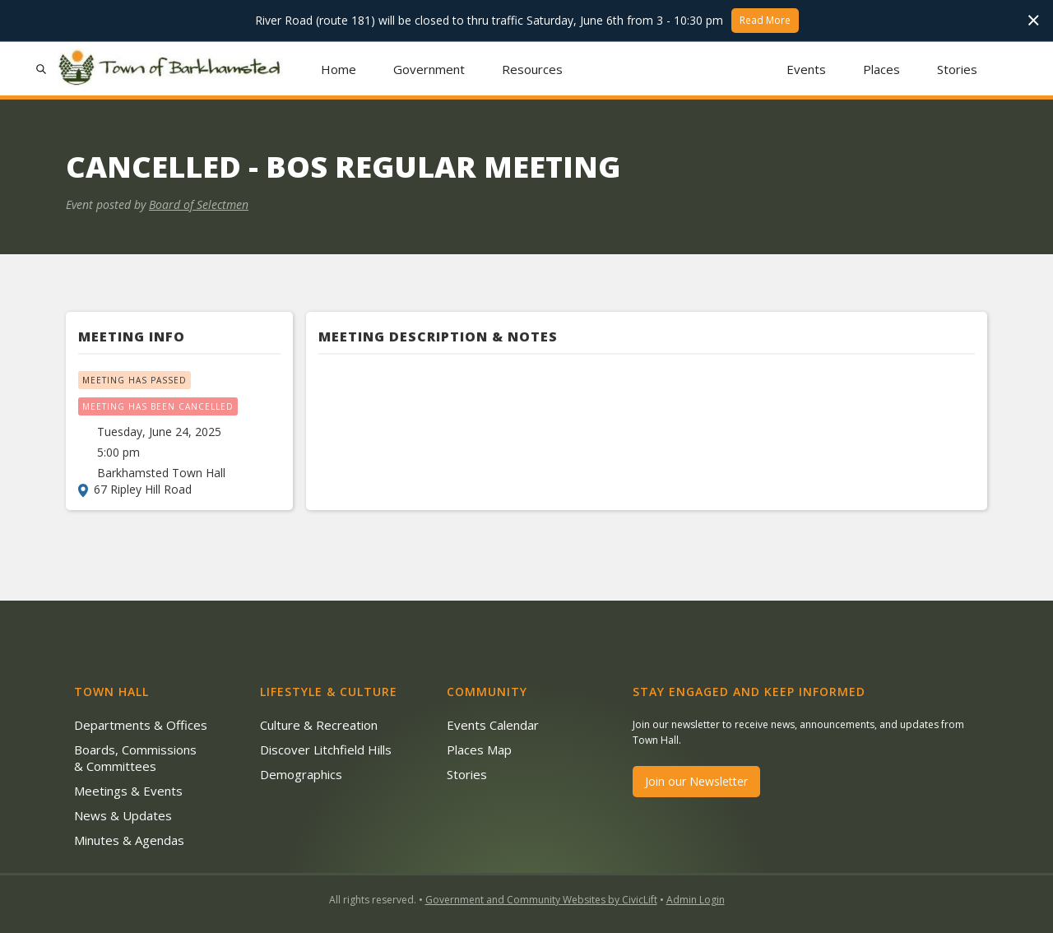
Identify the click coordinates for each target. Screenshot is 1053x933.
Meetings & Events (128, 790)
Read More (765, 20)
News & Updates (123, 815)
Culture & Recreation (319, 725)
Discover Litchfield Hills (326, 749)
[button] (429, 68)
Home (338, 69)
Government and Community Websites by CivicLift (541, 900)
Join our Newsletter (696, 781)
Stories (957, 69)
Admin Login (695, 900)
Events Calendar (493, 725)
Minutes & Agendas (129, 840)
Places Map (479, 749)
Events (806, 69)
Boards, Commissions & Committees (135, 757)
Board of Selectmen (198, 204)
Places (881, 69)
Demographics (301, 774)
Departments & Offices (140, 725)
